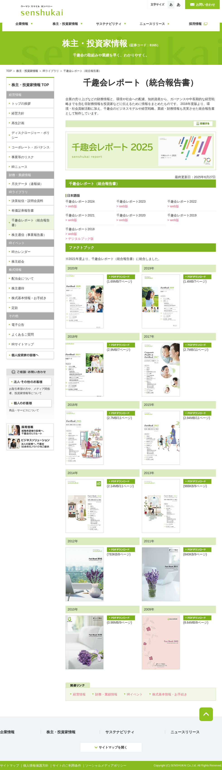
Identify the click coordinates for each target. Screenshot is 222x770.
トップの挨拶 (21, 103)
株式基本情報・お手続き (29, 298)
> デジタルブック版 (79, 238)
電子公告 (18, 325)
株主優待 (18, 288)
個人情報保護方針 (35, 765)
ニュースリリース (185, 732)
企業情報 (7, 732)
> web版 (71, 206)
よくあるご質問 (23, 334)
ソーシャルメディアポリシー (105, 765)
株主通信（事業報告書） (29, 235)
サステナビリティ (119, 732)
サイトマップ (9, 765)
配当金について (23, 278)
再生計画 (18, 123)
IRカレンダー (21, 252)
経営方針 (18, 113)
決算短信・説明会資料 (27, 201)
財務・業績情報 (106, 694)
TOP (9, 71)
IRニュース (19, 167)
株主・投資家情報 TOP (30, 85)
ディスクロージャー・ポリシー (31, 135)
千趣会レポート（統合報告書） (31, 222)
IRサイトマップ (23, 344)
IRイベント (135, 694)
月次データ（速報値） (27, 184)
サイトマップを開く (113, 747)
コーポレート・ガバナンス (31, 147)
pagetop (206, 714)
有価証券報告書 (23, 210)
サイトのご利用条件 (67, 765)
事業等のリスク (23, 157)
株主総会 (18, 261)
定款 (15, 308)
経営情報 (79, 694)
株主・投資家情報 (27, 71)
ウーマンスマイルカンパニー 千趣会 (43, 10)
